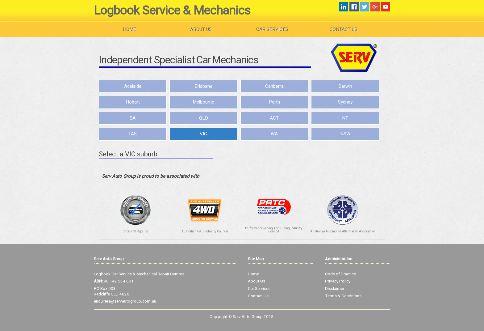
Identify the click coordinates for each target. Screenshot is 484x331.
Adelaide (132, 86)
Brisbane (203, 86)
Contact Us (343, 29)
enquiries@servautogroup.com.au (125, 301)
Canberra (274, 86)
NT (345, 118)
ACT (274, 118)
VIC (203, 133)
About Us (201, 29)
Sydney (345, 102)
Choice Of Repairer (135, 231)
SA (133, 118)
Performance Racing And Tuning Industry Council (273, 230)
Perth (274, 102)
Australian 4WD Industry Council (205, 231)
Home (129, 29)
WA (274, 133)
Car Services (272, 29)
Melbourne (203, 102)
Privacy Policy (337, 281)
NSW (345, 133)
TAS (132, 133)
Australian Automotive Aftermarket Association (343, 231)
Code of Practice (340, 274)
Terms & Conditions (343, 296)
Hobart (133, 102)
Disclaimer (334, 289)
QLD (203, 118)
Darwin (345, 86)
